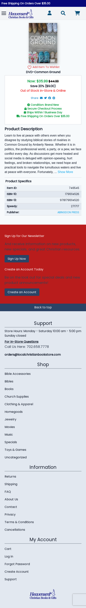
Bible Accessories (18, 374)
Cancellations (15, 529)
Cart (8, 549)
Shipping (11, 484)
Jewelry (10, 419)
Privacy (10, 514)
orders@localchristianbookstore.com (33, 354)
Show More (65, 172)
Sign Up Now (17, 259)
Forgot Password (17, 564)
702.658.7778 (38, 346)
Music (9, 434)
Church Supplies (17, 396)
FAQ (8, 492)
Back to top (43, 307)
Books (9, 389)
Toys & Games (15, 450)
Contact (11, 507)
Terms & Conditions (19, 522)
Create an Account (22, 292)
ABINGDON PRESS (68, 212)
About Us (11, 499)
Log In (9, 556)
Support (11, 579)
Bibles (9, 381)
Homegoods (14, 412)
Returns (10, 476)
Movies (10, 427)
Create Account (17, 571)
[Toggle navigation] (4, 13)
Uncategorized (16, 457)
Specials (11, 442)
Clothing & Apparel (19, 404)
